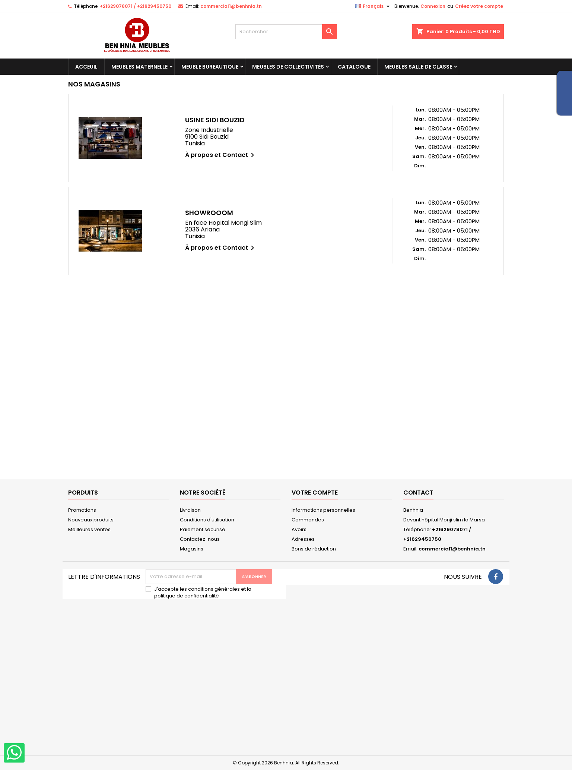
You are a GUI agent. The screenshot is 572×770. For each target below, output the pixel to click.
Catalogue (354, 66)
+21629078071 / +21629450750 (135, 6)
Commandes (308, 519)
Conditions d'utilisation (207, 519)
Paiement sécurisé (202, 529)
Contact (418, 492)
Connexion (432, 6)
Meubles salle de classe (418, 66)
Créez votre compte (479, 6)
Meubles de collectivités (288, 66)
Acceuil (86, 66)
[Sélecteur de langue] (373, 6)
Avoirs (299, 529)
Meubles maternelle (139, 66)
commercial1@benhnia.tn (231, 6)
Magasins (191, 548)
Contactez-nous (200, 539)
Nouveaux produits (91, 519)
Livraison (190, 510)
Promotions (82, 510)
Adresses (303, 539)
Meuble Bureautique (209, 66)
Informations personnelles (323, 510)
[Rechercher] (286, 31)
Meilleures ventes (89, 529)
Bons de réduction (314, 548)
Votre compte (315, 492)
